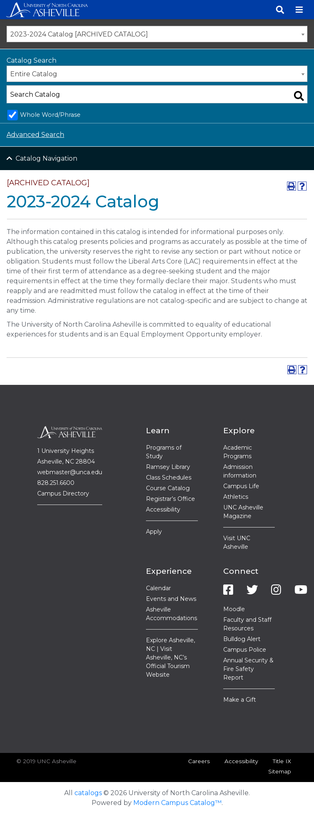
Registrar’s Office (170, 498)
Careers (199, 761)
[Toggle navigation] (299, 10)
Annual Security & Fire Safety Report (248, 669)
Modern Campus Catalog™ (177, 803)
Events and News (171, 599)
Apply (154, 531)
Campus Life (241, 486)
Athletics (235, 496)
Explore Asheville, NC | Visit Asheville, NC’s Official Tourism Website (170, 657)
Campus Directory (63, 493)
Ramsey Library (168, 467)
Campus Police (244, 649)
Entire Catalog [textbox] (33, 74)
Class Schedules (168, 477)
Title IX (282, 761)
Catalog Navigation (46, 158)
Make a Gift (239, 699)
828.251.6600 (55, 483)
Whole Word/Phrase (50, 114)
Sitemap (279, 771)
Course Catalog (168, 488)
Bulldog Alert (241, 639)
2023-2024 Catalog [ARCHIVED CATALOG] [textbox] (79, 34)
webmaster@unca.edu (69, 472)
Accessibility (163, 509)
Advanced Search (35, 135)
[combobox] (157, 34)
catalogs (88, 793)
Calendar (158, 588)
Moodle (234, 609)
